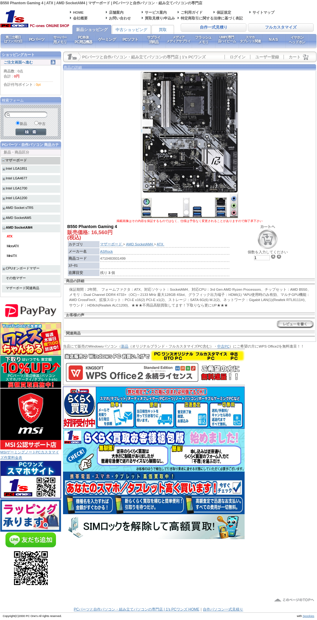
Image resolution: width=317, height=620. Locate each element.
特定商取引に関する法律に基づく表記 (212, 18)
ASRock (106, 251)
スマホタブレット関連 (250, 39)
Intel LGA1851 (16, 168)
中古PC (223, 346)
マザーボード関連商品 (22, 288)
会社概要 (80, 18)
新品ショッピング (92, 29)
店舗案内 (116, 12)
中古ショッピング (131, 29)
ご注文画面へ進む (18, 62)
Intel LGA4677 (16, 178)
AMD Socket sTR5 (19, 208)
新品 (124, 346)
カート (295, 57)
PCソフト (130, 39)
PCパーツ (36, 39)
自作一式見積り (214, 27)
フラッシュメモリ (203, 39)
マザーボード (16, 160)
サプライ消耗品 (153, 39)
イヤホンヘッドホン (297, 39)
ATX (9, 236)
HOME (78, 12)
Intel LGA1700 (16, 188)
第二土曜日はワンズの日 (13, 39)
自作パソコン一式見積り (223, 609)
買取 (163, 29)
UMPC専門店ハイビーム (227, 39)
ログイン (238, 57)
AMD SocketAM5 (18, 218)
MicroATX (13, 246)
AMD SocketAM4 (19, 227)
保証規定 (224, 12)
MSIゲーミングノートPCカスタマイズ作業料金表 (30, 452)
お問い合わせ (120, 18)
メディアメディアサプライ (178, 39)
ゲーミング (107, 39)
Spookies (308, 616)
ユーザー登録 (267, 57)
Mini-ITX (12, 256)
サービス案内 (156, 12)
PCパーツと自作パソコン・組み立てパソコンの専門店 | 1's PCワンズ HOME (137, 609)
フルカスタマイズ (281, 27)
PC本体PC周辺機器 (83, 39)
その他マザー (16, 278)
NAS (273, 39)
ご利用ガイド (192, 12)
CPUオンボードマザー (23, 268)
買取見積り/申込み (160, 18)
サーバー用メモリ (59, 39)
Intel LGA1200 (16, 198)
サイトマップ (263, 12)
